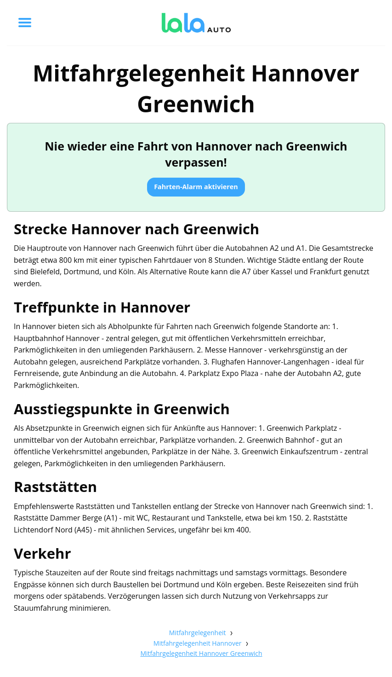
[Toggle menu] (24, 22)
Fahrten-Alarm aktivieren (196, 186)
